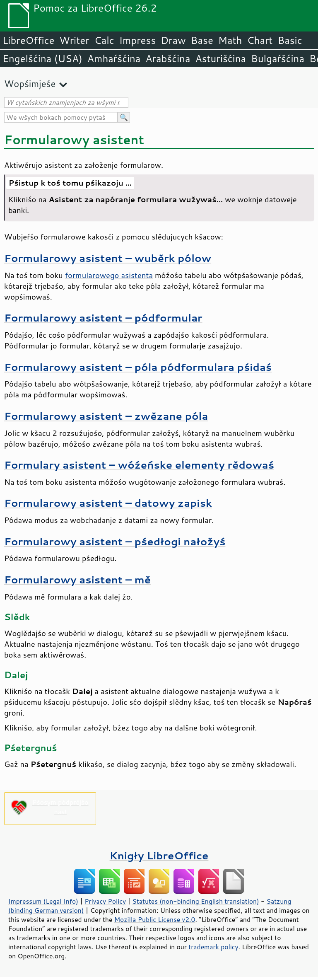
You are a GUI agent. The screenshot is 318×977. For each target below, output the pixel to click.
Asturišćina (220, 58)
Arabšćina (167, 58)
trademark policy (213, 946)
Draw (173, 40)
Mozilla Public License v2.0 (154, 919)
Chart (259, 40)
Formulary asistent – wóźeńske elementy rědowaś (139, 464)
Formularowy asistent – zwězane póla (106, 416)
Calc (104, 40)
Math (230, 40)
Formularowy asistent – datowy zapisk (108, 503)
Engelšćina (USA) (42, 58)
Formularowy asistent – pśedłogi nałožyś (114, 541)
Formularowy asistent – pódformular (103, 317)
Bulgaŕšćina (277, 58)
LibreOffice (28, 40)
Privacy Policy (105, 901)
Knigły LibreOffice (159, 855)
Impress (137, 40)
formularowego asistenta (109, 275)
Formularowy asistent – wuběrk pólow (107, 258)
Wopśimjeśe (29, 83)
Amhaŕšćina (113, 58)
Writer (74, 40)
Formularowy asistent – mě (77, 579)
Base (202, 40)
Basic (289, 40)
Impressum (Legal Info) (43, 901)
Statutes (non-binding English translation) (195, 901)
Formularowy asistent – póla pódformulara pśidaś (138, 367)
